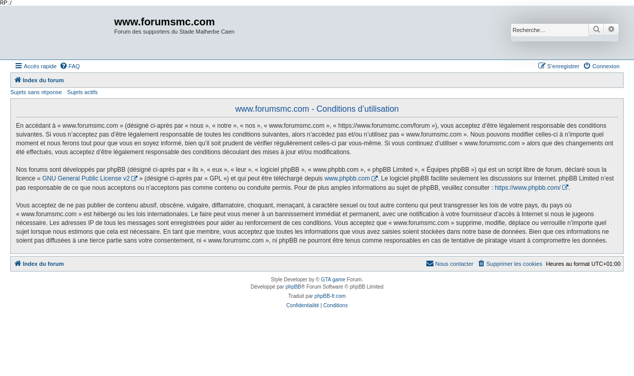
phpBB (293, 287)
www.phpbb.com (347, 178)
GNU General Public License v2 (86, 178)
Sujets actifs (82, 92)
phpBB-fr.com (330, 296)
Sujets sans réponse (36, 92)
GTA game (333, 279)
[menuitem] (69, 66)
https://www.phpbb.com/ (528, 187)
